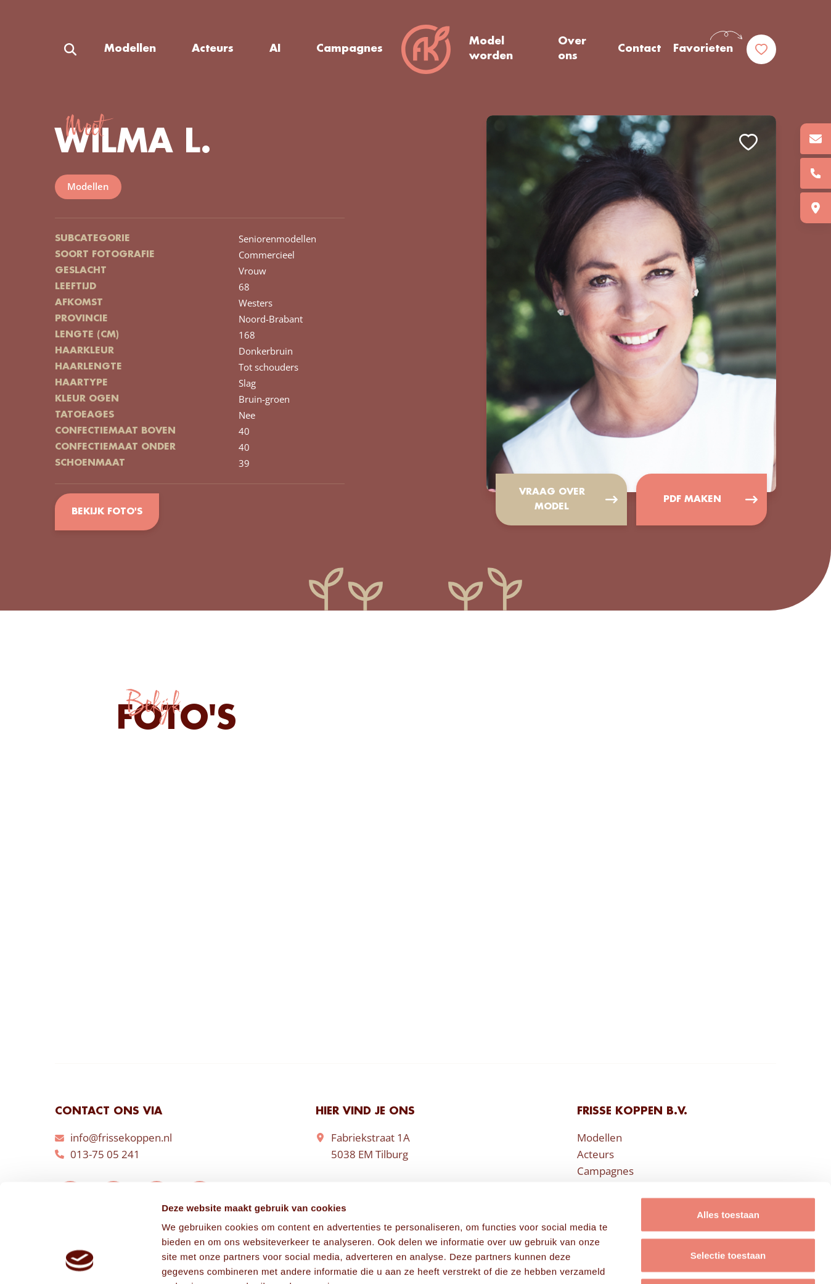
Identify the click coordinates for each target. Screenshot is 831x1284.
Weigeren (727, 1203)
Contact (639, 48)
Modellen (130, 48)
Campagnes (349, 48)
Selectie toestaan (728, 1163)
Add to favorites (748, 142)
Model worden (491, 49)
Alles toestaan (728, 1122)
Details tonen (666, 1259)
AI (274, 48)
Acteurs (213, 48)
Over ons (572, 49)
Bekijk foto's (107, 512)
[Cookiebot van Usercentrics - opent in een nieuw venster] (80, 1260)
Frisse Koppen (426, 49)
